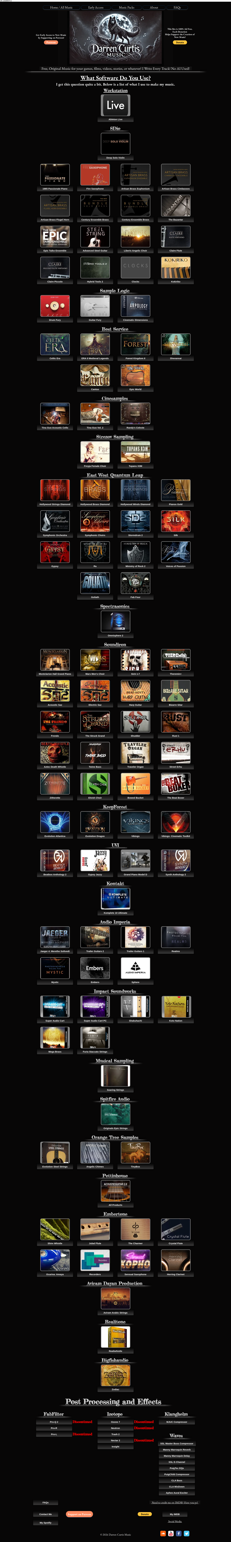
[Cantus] (95, 389)
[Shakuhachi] (135, 1021)
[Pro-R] (54, 1428)
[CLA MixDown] (176, 1486)
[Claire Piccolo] (55, 281)
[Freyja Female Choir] (95, 466)
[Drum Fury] (55, 320)
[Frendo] (55, 736)
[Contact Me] (46, 1514)
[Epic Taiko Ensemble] (55, 250)
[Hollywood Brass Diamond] (95, 504)
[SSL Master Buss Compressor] (177, 1443)
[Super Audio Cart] (55, 1021)
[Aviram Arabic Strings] (115, 1312)
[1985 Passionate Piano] (55, 189)
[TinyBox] (135, 1166)
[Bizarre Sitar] (175, 705)
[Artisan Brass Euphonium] (135, 189)
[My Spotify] (46, 1523)
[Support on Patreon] (79, 1514)
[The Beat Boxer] (175, 798)
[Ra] (95, 566)
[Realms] (175, 951)
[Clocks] (135, 281)
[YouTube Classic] (171, 1533)
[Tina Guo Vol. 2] (95, 427)
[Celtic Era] (55, 358)
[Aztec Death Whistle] (55, 767)
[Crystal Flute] (175, 1243)
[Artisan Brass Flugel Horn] (55, 219)
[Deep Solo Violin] (115, 158)
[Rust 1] (175, 736)
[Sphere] (135, 982)
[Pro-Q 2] (54, 1422)
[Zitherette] (55, 798)
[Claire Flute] (175, 250)
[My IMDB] (175, 1514)
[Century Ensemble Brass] (95, 219)
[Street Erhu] (175, 767)
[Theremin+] (175, 674)
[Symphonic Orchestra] (55, 535)
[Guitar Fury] (95, 320)
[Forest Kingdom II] (135, 358)
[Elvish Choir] (95, 798)
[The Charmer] (135, 1243)
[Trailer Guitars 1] (135, 951)
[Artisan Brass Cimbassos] (175, 189)
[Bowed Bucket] (135, 798)
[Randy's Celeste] (135, 427)
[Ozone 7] (115, 1422)
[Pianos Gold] (175, 504)
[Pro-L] (54, 1434)
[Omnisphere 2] (115, 635)
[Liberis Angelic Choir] (135, 250)
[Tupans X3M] (135, 466)
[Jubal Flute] (95, 1243)
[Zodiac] (115, 1389)
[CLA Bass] (176, 1480)
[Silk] (175, 535)
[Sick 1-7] (135, 674)
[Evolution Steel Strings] (55, 1166)
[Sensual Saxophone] (135, 1274)
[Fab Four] (135, 597)
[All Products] (115, 1205)
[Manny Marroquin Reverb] (176, 1449)
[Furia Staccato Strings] (95, 1051)
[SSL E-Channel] (176, 1462)
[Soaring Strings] (115, 1090)
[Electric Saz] (95, 705)
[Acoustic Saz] (55, 705)
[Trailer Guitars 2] (95, 951)
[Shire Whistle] (55, 1243)
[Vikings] (135, 836)
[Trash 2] (115, 1434)
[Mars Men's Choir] (95, 674)
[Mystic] (55, 982)
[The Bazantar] (175, 219)
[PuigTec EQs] (176, 1468)
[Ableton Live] (115, 119)
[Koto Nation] (175, 1021)
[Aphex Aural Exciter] (176, 1493)
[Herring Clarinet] (175, 1274)
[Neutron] (115, 1428)
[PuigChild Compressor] (176, 1474)
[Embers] (95, 982)
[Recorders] (95, 1274)
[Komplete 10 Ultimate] (115, 913)
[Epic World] (135, 389)
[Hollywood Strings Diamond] (55, 504)
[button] (180, 42)
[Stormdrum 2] (135, 535)
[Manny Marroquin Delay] (176, 1456)
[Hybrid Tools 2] (95, 281)
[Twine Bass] (95, 767)
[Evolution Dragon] (95, 836)
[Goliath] (95, 597)
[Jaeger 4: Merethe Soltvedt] (55, 951)
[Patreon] (51, 42)
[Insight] (115, 1446)
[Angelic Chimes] (95, 1166)
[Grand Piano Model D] (135, 874)
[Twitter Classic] (186, 1533)
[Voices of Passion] (175, 566)
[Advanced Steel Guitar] (95, 250)
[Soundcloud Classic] (163, 1533)
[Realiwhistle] (115, 1351)
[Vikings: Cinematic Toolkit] (175, 836)
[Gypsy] (55, 566)
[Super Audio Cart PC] (95, 1021)
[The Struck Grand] (95, 736)
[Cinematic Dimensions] (135, 320)
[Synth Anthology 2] (175, 874)
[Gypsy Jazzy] (95, 874)
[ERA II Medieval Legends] (95, 358)
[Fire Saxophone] (95, 189)
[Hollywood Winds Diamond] (135, 504)
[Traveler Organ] (135, 767)
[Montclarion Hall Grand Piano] (55, 674)
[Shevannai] (175, 358)
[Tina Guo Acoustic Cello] (55, 427)
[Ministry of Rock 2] (135, 566)
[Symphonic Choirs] (95, 535)
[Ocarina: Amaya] (55, 1274)
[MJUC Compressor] (176, 1422)
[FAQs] (46, 1502)
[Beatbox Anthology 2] (55, 874)
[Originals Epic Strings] (115, 1128)
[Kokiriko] (175, 281)
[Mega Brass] (55, 1051)
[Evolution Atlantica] (55, 836)
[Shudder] (135, 736)
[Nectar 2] (115, 1440)
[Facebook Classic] (179, 1533)
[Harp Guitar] (135, 705)
